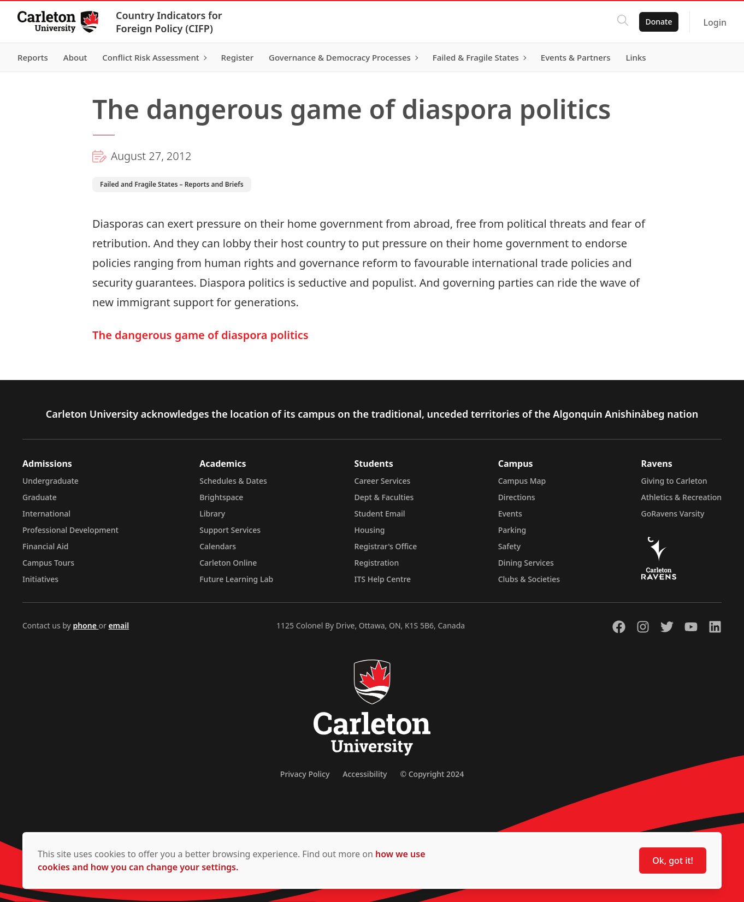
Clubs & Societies (529, 579)
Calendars (217, 546)
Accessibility (365, 774)
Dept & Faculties (384, 497)
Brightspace (221, 497)
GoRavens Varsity (673, 513)
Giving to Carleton (674, 481)
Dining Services (526, 562)
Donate (658, 21)
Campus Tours (48, 562)
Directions (516, 497)
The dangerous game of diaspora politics (200, 335)
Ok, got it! (672, 860)
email (118, 625)
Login (715, 22)
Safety (509, 546)
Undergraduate (50, 481)
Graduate (39, 497)
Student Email (380, 513)
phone (85, 625)
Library (212, 513)
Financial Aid (45, 546)
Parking (512, 530)
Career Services (383, 481)
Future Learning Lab (236, 579)
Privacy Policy (304, 774)
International (46, 513)
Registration (377, 562)
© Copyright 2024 (432, 774)
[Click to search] (622, 21)
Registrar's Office (386, 546)
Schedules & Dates (233, 481)
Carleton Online (228, 562)
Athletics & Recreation (681, 497)
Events (510, 513)
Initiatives (40, 579)
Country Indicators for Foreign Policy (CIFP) (169, 22)
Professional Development (70, 530)
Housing (370, 530)
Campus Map (522, 481)
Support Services (230, 530)
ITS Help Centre (383, 579)
